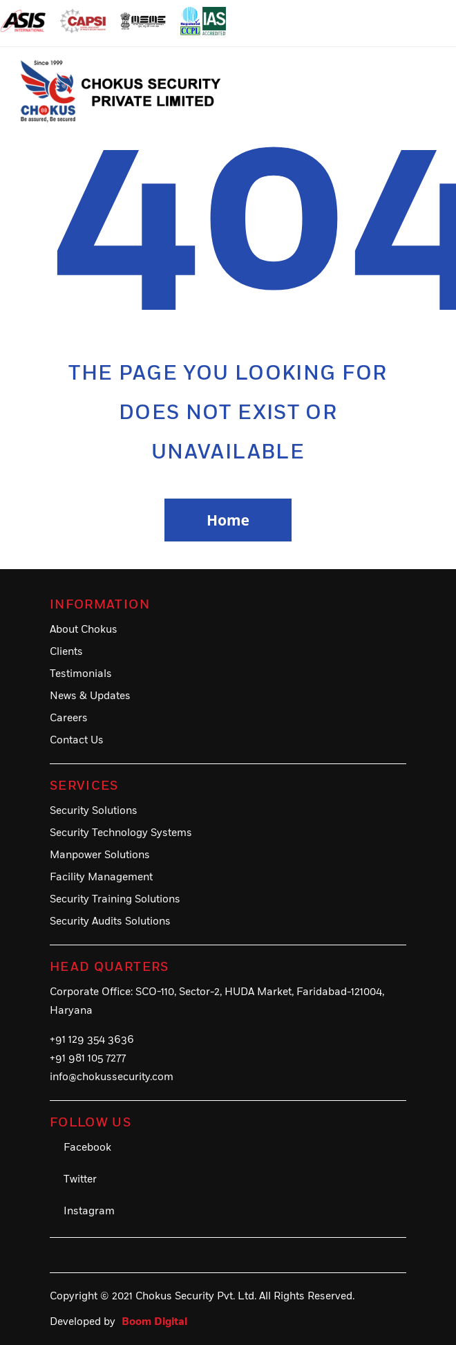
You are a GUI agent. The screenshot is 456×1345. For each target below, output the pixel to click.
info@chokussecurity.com (111, 1077)
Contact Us (77, 740)
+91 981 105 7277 (88, 1058)
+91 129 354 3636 (92, 1039)
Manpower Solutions (100, 855)
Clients (66, 651)
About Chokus (83, 629)
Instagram (89, 1211)
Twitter (80, 1179)
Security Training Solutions (115, 899)
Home (228, 520)
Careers (69, 718)
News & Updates (90, 696)
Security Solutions (93, 811)
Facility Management (101, 877)
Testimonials (81, 674)
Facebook (87, 1147)
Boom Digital (154, 1322)
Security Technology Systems (121, 833)
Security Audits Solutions (110, 921)
